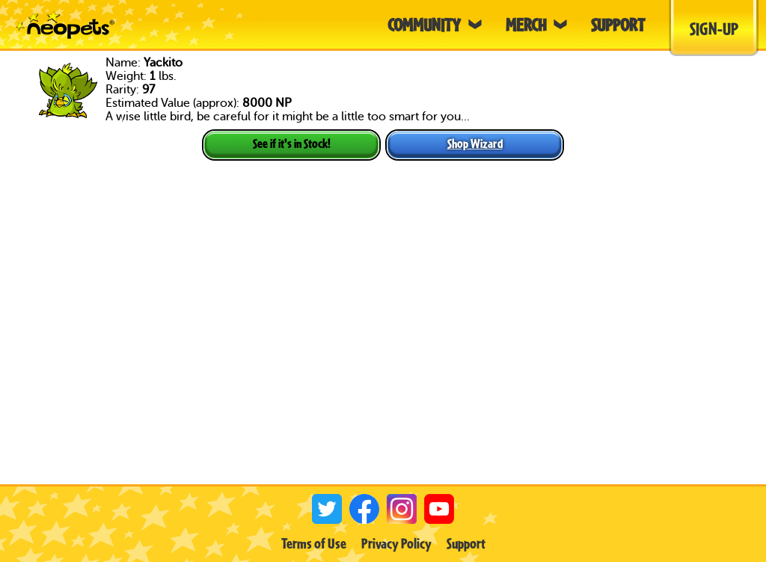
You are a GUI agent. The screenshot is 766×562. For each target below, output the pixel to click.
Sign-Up (714, 28)
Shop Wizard (475, 143)
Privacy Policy (396, 543)
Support (466, 543)
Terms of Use (313, 543)
